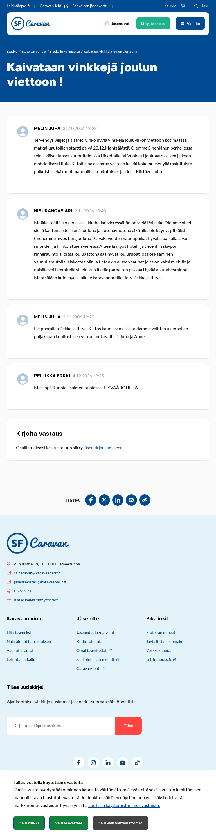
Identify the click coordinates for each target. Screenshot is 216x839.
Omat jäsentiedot (94, 650)
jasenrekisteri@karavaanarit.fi (40, 581)
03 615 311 (24, 590)
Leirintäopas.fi (161, 659)
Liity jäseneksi (19, 632)
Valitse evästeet (68, 822)
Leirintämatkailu (21, 659)
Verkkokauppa (158, 650)
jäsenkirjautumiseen (103, 447)
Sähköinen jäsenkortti (97, 659)
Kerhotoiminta (89, 641)
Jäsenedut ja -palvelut (95, 632)
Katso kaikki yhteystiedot (36, 599)
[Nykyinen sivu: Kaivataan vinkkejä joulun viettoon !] (110, 51)
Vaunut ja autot (20, 650)
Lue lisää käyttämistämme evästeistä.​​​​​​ (124, 805)
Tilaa (128, 725)
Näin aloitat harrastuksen (29, 641)
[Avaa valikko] (190, 23)
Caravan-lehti (90, 668)
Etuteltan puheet (160, 632)
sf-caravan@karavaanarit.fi (37, 572)
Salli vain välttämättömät (120, 822)
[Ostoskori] (183, 6)
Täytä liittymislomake (164, 641)
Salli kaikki (29, 822)
